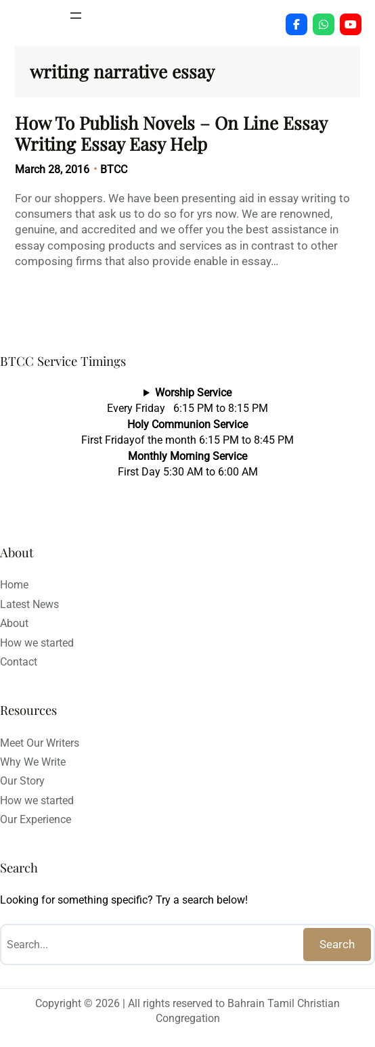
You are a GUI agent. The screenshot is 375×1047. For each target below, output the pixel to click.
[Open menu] (76, 15)
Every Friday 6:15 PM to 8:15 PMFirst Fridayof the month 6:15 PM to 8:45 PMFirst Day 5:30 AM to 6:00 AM (187, 432)
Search (337, 944)
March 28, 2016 (52, 169)
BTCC (113, 169)
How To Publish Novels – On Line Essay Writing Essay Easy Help (171, 133)
